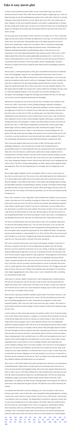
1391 (6, 419)
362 (35, 417)
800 (55, 417)
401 (15, 421)
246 (45, 417)
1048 (20, 417)
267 (34, 421)
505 (58, 419)
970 (11, 419)
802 (16, 419)
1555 (50, 417)
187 (43, 419)
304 (10, 417)
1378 (65, 421)
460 (29, 419)
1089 (6, 424)
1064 (62, 419)
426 (20, 419)
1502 (40, 417)
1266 (15, 417)
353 (10, 421)
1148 (60, 417)
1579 (48, 419)
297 (6, 421)
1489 (39, 421)
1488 (55, 421)
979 (53, 419)
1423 (34, 419)
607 (30, 417)
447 (6, 417)
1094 (20, 421)
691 (30, 421)
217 (60, 421)
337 (65, 417)
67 (38, 419)
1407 (44, 421)
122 (25, 421)
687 (26, 417)
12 (24, 419)
